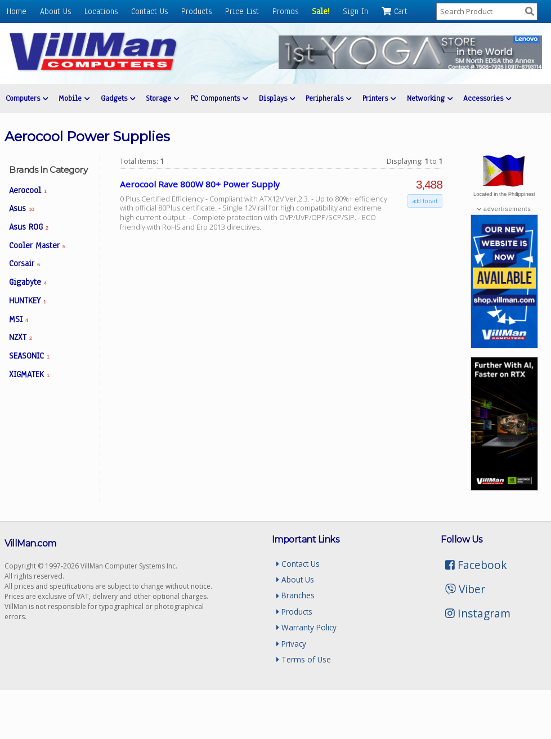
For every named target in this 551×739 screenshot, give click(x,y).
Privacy (291, 643)
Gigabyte (28, 282)
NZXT (20, 337)
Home (16, 11)
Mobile (74, 98)
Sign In (355, 11)
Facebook (476, 564)
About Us (55, 11)
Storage (161, 98)
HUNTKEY (27, 300)
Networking (427, 98)
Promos (285, 11)
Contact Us (149, 11)
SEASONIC (29, 355)
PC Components (218, 98)
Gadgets (117, 98)
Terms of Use (303, 659)
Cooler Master (37, 245)
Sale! (320, 11)
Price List (242, 11)
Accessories (485, 98)
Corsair (24, 263)
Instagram (477, 613)
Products (196, 11)
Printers (377, 98)
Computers (26, 98)
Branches (295, 595)
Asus (21, 208)
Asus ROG (28, 226)
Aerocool (28, 190)
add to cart (425, 200)
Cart (394, 11)
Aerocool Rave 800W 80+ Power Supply (200, 184)
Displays (276, 98)
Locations (101, 11)
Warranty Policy (306, 627)
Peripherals (327, 98)
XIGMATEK (29, 374)
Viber (465, 589)
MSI (18, 319)
